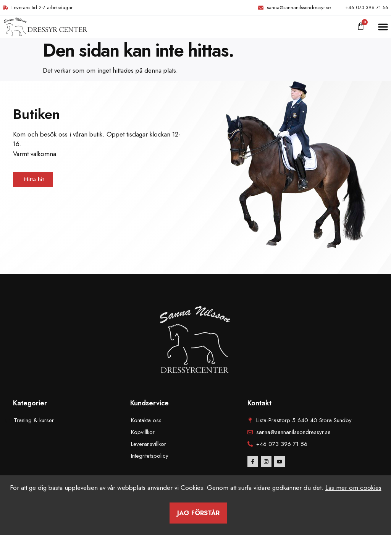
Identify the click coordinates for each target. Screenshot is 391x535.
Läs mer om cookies (353, 487)
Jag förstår (198, 512)
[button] (383, 27)
